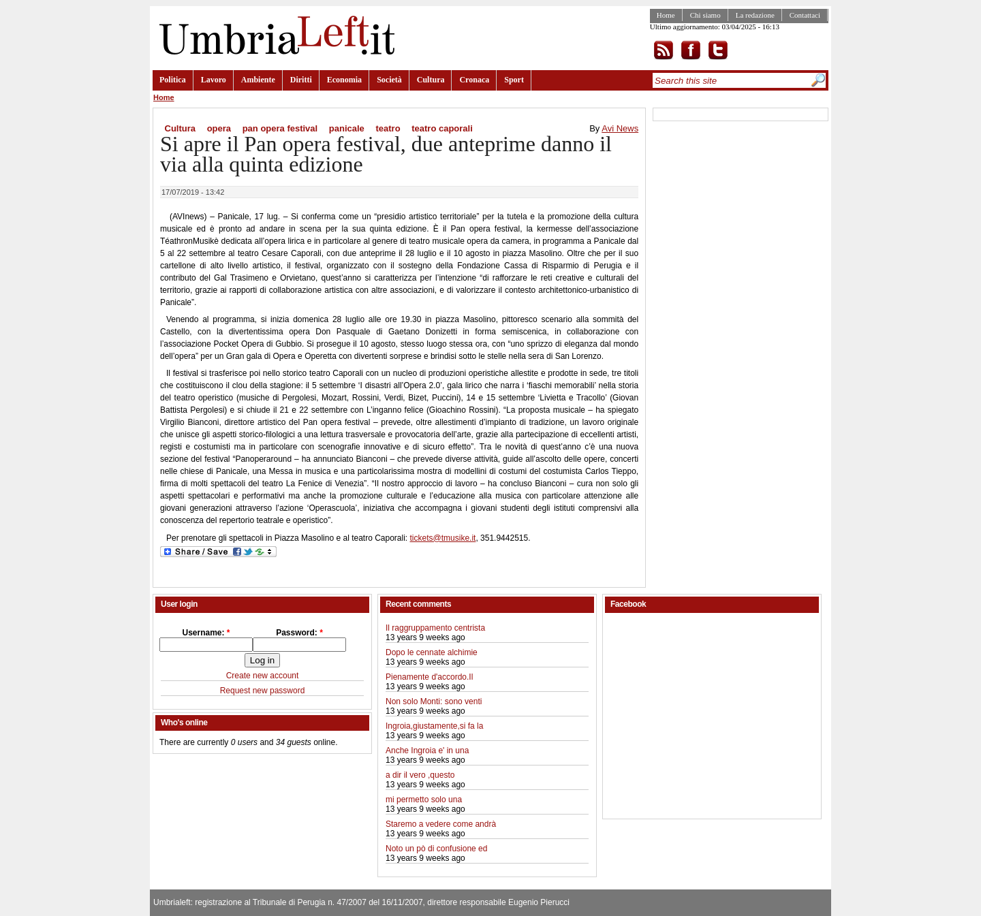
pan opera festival (280, 128)
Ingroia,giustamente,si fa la (434, 726)
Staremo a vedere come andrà (441, 824)
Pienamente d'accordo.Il (429, 677)
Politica (172, 79)
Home (666, 15)
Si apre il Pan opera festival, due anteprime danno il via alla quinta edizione (386, 153)
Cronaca (474, 79)
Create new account (262, 675)
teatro (387, 128)
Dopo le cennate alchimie (432, 652)
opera (219, 128)
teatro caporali (442, 128)
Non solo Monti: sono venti (434, 701)
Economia (344, 79)
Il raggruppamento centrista (435, 628)
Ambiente (258, 79)
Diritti (301, 79)
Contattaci (805, 15)
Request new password (262, 690)
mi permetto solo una (424, 799)
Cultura (431, 79)
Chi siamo (705, 15)
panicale (346, 128)
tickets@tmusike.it (443, 538)
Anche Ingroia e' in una (427, 750)
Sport (514, 79)
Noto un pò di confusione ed (436, 848)
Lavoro (213, 79)
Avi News (620, 128)
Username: (206, 632)
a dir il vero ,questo (420, 775)
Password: (299, 632)
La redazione (755, 15)
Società (389, 79)
